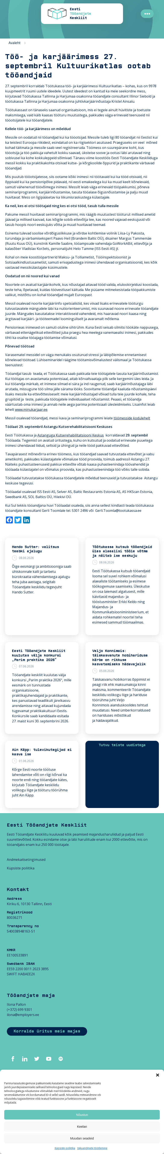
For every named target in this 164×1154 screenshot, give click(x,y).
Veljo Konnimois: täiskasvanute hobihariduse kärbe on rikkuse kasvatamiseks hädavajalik (120, 657)
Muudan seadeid (82, 1138)
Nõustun (82, 1115)
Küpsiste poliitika (65, 1148)
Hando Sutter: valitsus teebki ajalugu (35, 549)
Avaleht (14, 42)
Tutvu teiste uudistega (122, 745)
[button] (157, 1075)
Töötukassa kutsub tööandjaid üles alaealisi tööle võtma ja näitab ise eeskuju (122, 551)
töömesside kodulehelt (132, 418)
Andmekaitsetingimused (26, 859)
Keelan (82, 1126)
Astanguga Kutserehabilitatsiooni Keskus (70, 435)
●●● (147, 14)
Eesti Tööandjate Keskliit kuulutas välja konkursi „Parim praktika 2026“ (38, 655)
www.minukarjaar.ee (31, 409)
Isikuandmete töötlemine (92, 1148)
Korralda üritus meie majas (47, 1031)
